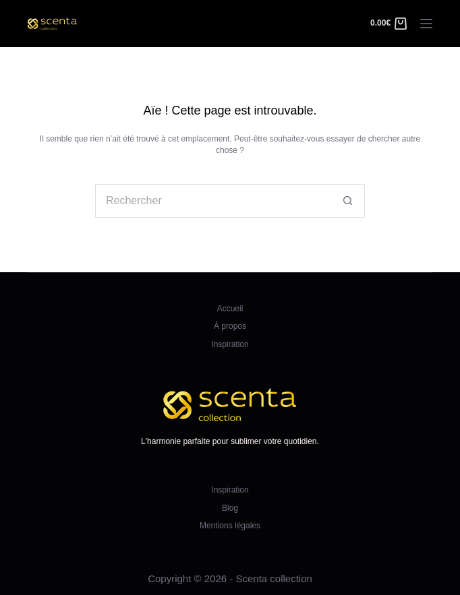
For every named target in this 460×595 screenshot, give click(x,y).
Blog (230, 508)
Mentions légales (230, 525)
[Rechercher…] (213, 201)
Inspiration (229, 344)
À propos (230, 326)
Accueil (230, 308)
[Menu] (426, 24)
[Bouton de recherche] (348, 201)
